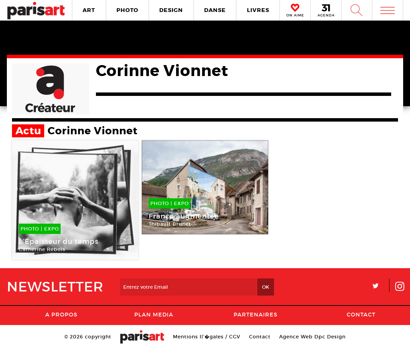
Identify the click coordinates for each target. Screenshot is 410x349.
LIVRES (258, 10)
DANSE (215, 10)
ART (89, 10)
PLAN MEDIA (153, 314)
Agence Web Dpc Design (312, 337)
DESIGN (171, 10)
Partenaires (255, 314)
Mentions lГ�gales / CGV (206, 337)
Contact (361, 314)
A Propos (61, 314)
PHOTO (127, 10)
